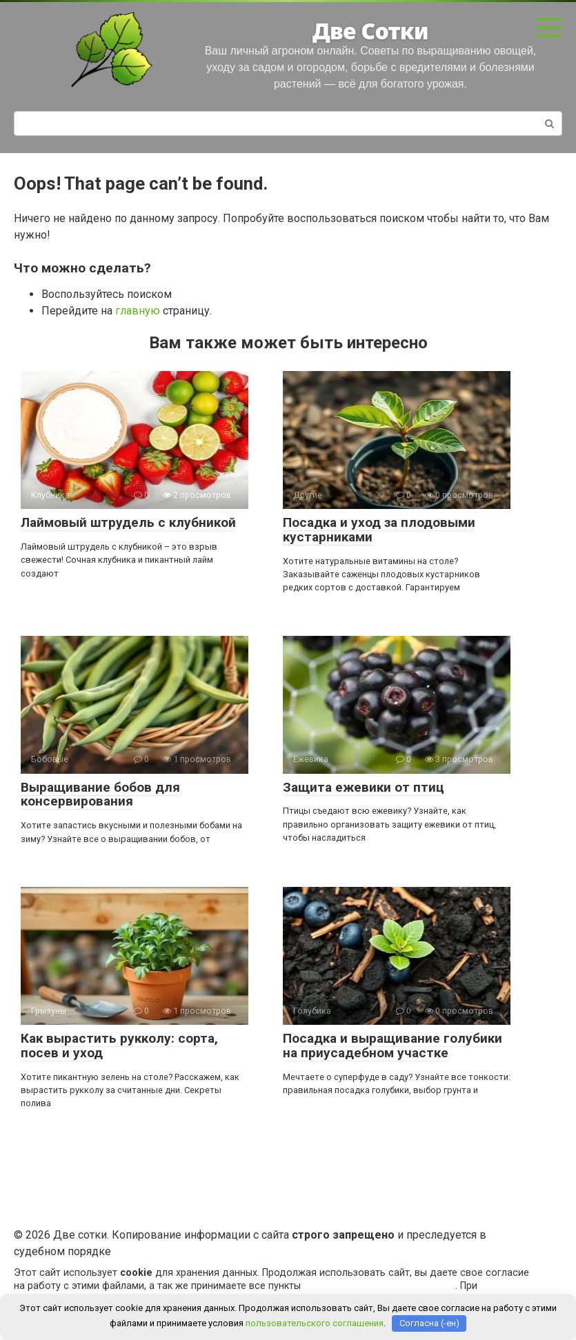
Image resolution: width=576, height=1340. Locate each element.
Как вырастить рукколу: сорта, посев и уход (119, 1045)
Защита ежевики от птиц (363, 787)
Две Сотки (370, 31)
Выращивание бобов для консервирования (100, 794)
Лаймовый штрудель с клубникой (128, 522)
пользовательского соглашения (379, 1286)
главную (137, 310)
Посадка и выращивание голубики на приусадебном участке (392, 1045)
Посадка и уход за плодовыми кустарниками (379, 529)
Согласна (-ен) (429, 1323)
